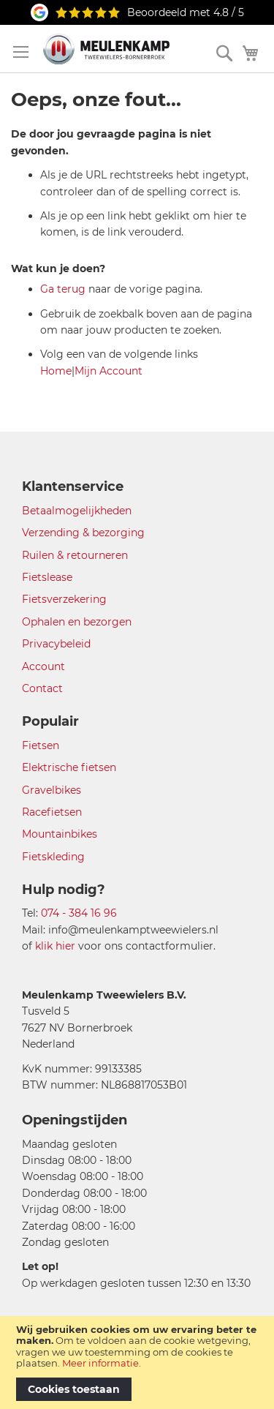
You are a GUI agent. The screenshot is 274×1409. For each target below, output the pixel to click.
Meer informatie (100, 1363)
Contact (42, 688)
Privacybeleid (56, 643)
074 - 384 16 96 (79, 913)
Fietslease (47, 577)
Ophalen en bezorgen (77, 621)
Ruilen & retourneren (75, 555)
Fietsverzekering (64, 599)
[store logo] (106, 48)
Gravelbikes (51, 790)
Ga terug (62, 289)
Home (56, 370)
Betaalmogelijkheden (77, 510)
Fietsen (40, 745)
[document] (137, 1362)
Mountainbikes (59, 834)
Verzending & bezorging (83, 532)
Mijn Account (108, 370)
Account (43, 666)
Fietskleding (53, 856)
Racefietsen (52, 812)
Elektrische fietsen (69, 767)
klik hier (55, 946)
